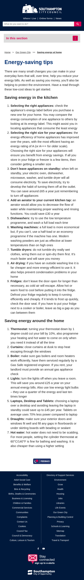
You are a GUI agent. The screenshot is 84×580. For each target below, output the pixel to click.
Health (60, 489)
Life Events (60, 508)
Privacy (60, 521)
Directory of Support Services (60, 475)
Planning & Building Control (60, 517)
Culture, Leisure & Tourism (22, 540)
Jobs (60, 498)
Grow (60, 484)
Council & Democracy (22, 535)
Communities (22, 512)
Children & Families (22, 503)
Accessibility (22, 475)
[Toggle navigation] (75, 38)
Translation (60, 535)
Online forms (46, 18)
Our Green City (23, 52)
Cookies (22, 526)
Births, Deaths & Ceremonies (22, 494)
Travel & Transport (60, 540)
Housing (60, 494)
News (59, 18)
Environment (60, 480)
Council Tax (22, 531)
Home (8, 52)
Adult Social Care (22, 480)
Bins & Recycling (22, 489)
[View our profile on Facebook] (38, 548)
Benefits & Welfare (22, 484)
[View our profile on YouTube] (43, 548)
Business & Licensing (22, 498)
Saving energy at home (49, 52)
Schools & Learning (60, 526)
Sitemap (60, 531)
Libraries (60, 503)
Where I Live (29, 18)
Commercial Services (22, 508)
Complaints (22, 517)
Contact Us (22, 521)
